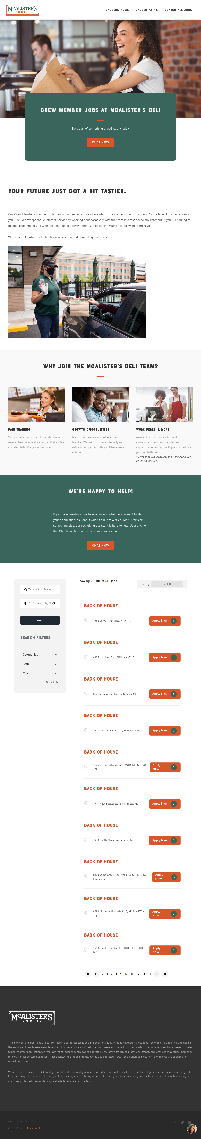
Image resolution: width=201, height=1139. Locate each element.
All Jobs (25, 1121)
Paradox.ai (33, 1128)
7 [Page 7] (111, 973)
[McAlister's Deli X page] (182, 1122)
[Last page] (165, 974)
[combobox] (40, 603)
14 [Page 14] (149, 973)
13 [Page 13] (143, 973)
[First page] (88, 974)
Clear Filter (53, 686)
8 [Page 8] (116, 973)
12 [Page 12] (137, 973)
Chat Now (100, 142)
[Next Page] (156, 974)
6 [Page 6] (107, 973)
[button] (53, 603)
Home (11, 1121)
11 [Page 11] (132, 973)
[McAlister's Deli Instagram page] (189, 1122)
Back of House (101, 605)
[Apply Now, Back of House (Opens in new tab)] (165, 621)
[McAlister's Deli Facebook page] (175, 1122)
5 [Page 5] (102, 973)
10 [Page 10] (126, 973)
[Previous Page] (96, 974)
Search (40, 620)
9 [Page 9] (121, 973)
